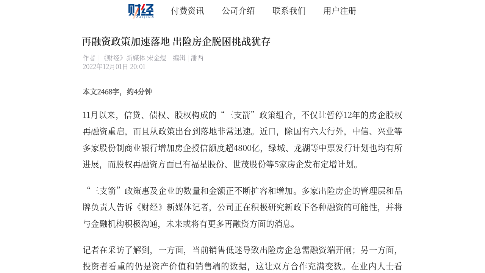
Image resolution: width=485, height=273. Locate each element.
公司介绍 (238, 10)
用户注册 (340, 10)
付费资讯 (187, 10)
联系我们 (289, 10)
